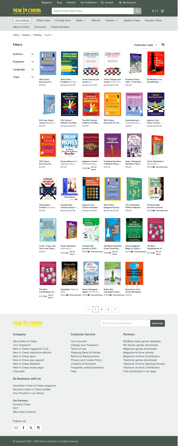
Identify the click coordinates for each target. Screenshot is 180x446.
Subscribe (157, 323)
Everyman (40, 26)
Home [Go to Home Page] (16, 35)
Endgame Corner (91, 162)
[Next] (115, 309)
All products (22, 20)
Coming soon (63, 20)
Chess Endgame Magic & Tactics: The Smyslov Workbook (134, 247)
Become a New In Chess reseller (32, 389)
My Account (127, 2)
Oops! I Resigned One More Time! (133, 162)
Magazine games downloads (140, 348)
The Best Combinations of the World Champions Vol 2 (155, 247)
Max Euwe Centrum (24, 411)
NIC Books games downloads (140, 345)
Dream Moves (69, 162)
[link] (88, 309)
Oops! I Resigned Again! (91, 290)
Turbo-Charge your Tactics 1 (112, 80)
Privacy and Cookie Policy (86, 360)
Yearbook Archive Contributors (141, 367)
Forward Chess (22, 404)
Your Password (22, 345)
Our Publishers (89, 2)
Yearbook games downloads (140, 360)
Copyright (19, 371)
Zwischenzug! (134, 121)
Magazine (47, 2)
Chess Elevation (60, 26)
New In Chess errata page (28, 367)
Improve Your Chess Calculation (91, 206)
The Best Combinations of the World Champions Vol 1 (47, 290)
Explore (109, 20)
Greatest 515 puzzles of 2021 (90, 247)
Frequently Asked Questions (87, 367)
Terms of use (78, 348)
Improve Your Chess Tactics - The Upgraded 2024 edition (156, 121)
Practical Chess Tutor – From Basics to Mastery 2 (134, 80)
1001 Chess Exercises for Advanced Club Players (47, 162)
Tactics (48, 35)
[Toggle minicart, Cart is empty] (162, 10)
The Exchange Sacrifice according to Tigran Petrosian (156, 206)
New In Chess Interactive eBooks (32, 352)
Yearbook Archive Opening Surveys (144, 363)
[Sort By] (145, 45)
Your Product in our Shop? (28, 393)
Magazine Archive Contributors (141, 356)
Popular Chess (153, 20)
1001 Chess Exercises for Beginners (47, 80)
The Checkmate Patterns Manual (134, 206)
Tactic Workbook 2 (155, 162)
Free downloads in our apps (139, 371)
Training (37, 35)
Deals (79, 20)
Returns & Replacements (85, 356)
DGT (15, 408)
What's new (43, 20)
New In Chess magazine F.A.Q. (31, 348)
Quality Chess (132, 20)
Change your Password (84, 345)
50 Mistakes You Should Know (155, 80)
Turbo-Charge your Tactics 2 (91, 80)
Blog (59, 2)
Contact (107, 2)
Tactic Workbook (69, 247)
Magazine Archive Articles (138, 352)
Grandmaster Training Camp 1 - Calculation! (68, 206)
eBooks (96, 20)
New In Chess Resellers (26, 363)
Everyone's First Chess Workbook (134, 290)
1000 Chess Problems (69, 80)
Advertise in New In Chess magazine (34, 385)
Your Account (79, 341)
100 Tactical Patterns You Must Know (69, 121)
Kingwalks (69, 290)
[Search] (137, 11)
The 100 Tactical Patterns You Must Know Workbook (90, 121)
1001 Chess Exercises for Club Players (112, 121)
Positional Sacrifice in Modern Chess (112, 162)
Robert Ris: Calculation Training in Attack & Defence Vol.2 (112, 290)
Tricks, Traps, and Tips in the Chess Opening (47, 247)
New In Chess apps (24, 356)
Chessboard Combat (47, 206)
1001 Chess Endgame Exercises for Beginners (112, 206)
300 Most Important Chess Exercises (112, 247)
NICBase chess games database (142, 341)
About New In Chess (25, 341)
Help (73, 371)
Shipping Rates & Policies (85, 352)
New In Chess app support (28, 360)
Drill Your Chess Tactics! (47, 121)
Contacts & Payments (83, 363)
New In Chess (21, 26)
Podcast (71, 2)
